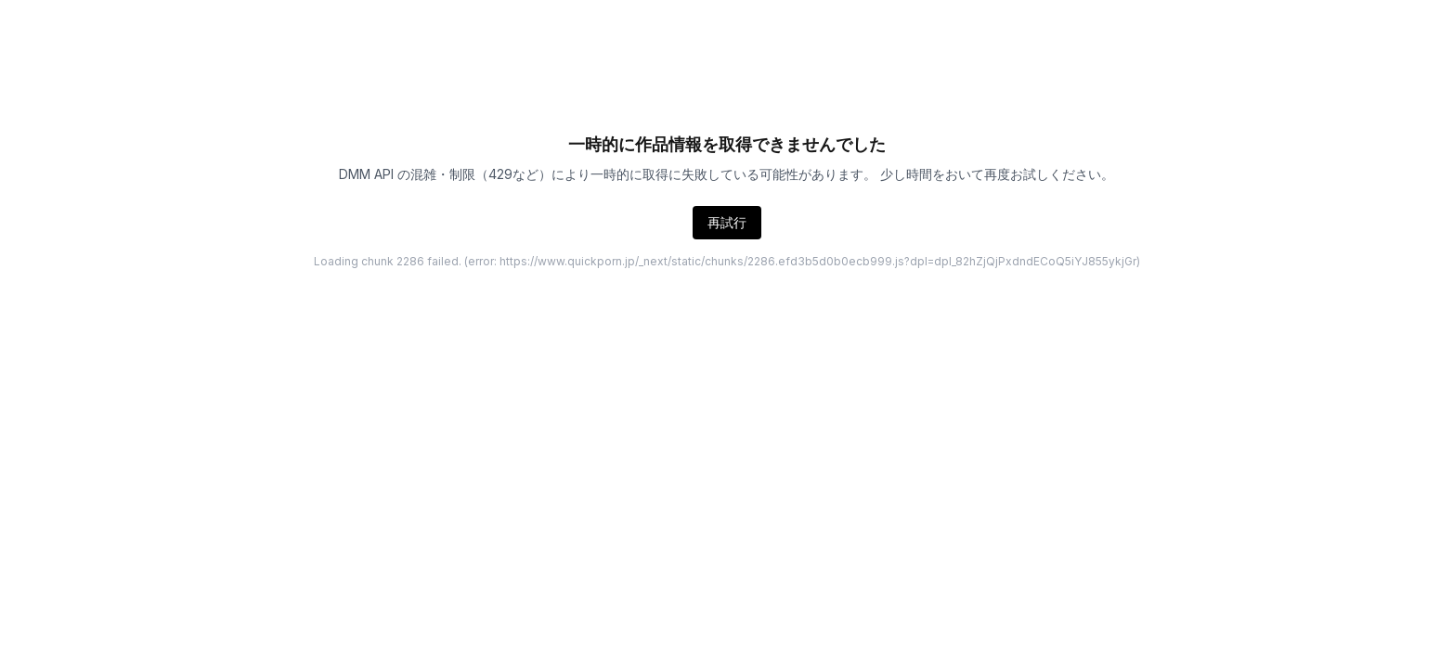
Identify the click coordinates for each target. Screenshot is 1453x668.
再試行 (726, 222)
